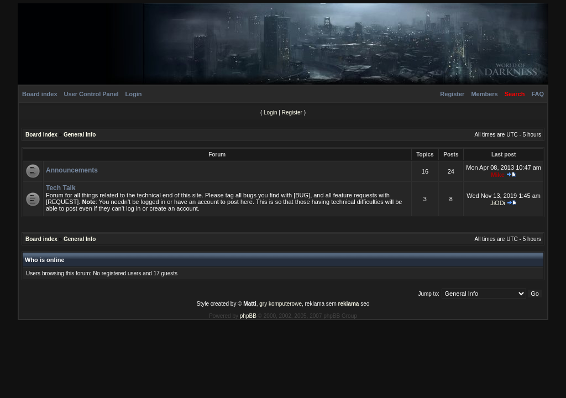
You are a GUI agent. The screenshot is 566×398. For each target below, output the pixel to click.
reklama (348, 304)
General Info (80, 135)
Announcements (72, 170)
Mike (497, 174)
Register (452, 94)
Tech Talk (61, 188)
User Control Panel (91, 94)
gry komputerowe (280, 304)
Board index (39, 94)
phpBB (248, 316)
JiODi (497, 203)
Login (133, 94)
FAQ (537, 94)
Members (484, 94)
